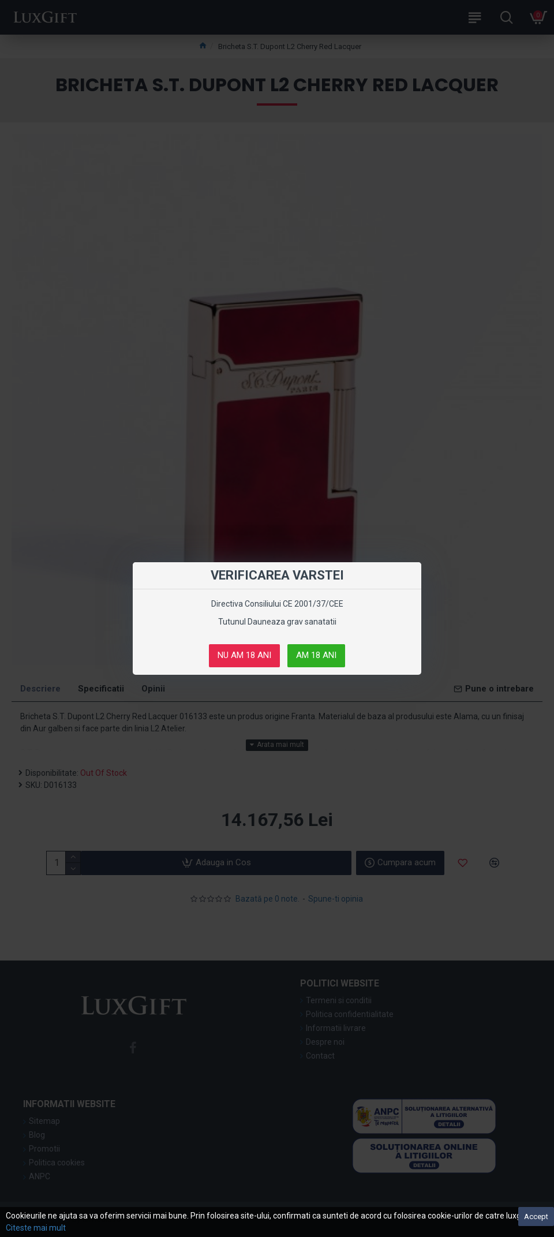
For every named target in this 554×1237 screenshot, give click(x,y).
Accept (536, 1216)
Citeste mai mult (36, 1227)
